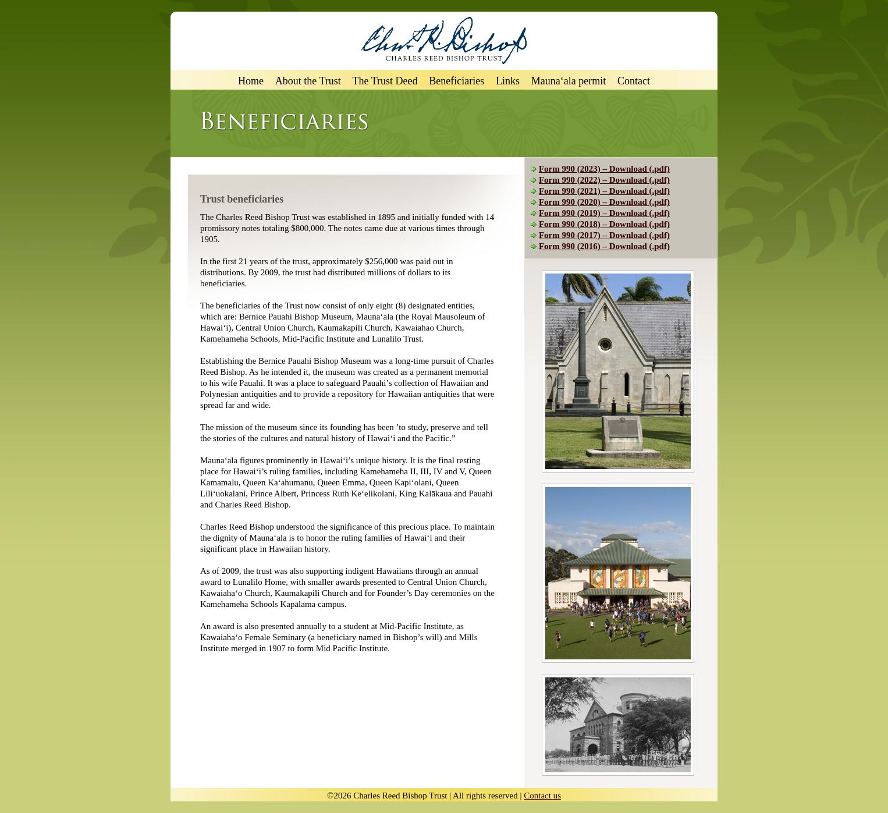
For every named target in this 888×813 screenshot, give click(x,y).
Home (251, 81)
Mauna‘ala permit (568, 81)
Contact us (542, 795)
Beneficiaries (456, 81)
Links (508, 81)
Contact (633, 81)
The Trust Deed (385, 81)
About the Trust (308, 81)
